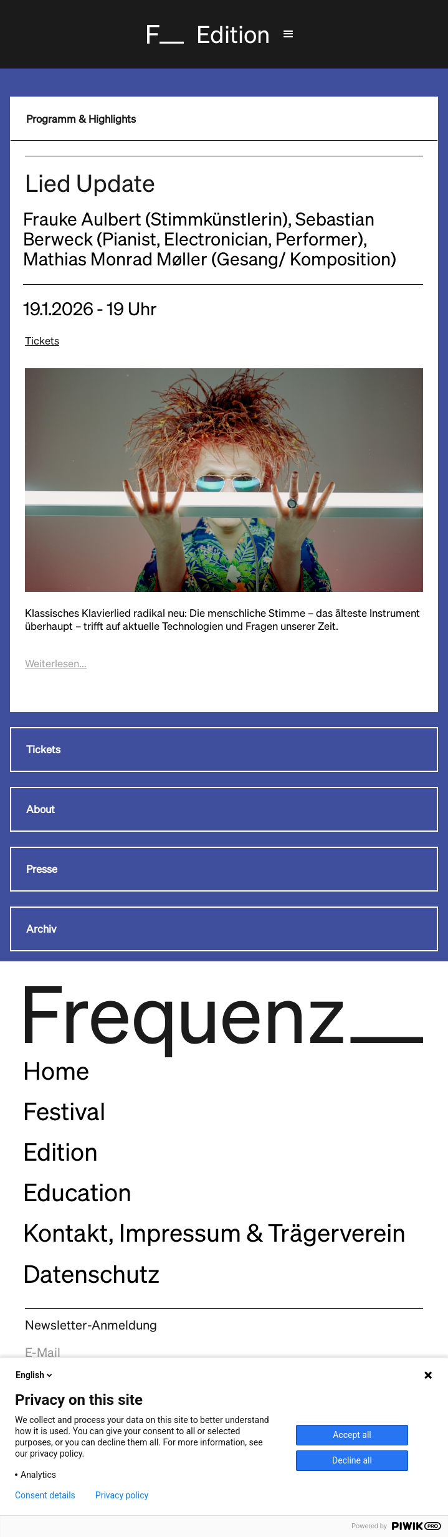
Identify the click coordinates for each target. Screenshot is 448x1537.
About (40, 809)
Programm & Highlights (81, 119)
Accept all (352, 1435)
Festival (64, 1111)
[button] (288, 34)
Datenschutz (91, 1273)
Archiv (41, 929)
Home (56, 1070)
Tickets (42, 340)
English (35, 1375)
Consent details (45, 1495)
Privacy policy (121, 1495)
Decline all (352, 1460)
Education (77, 1192)
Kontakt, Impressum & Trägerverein (214, 1232)
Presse (41, 869)
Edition (60, 1151)
